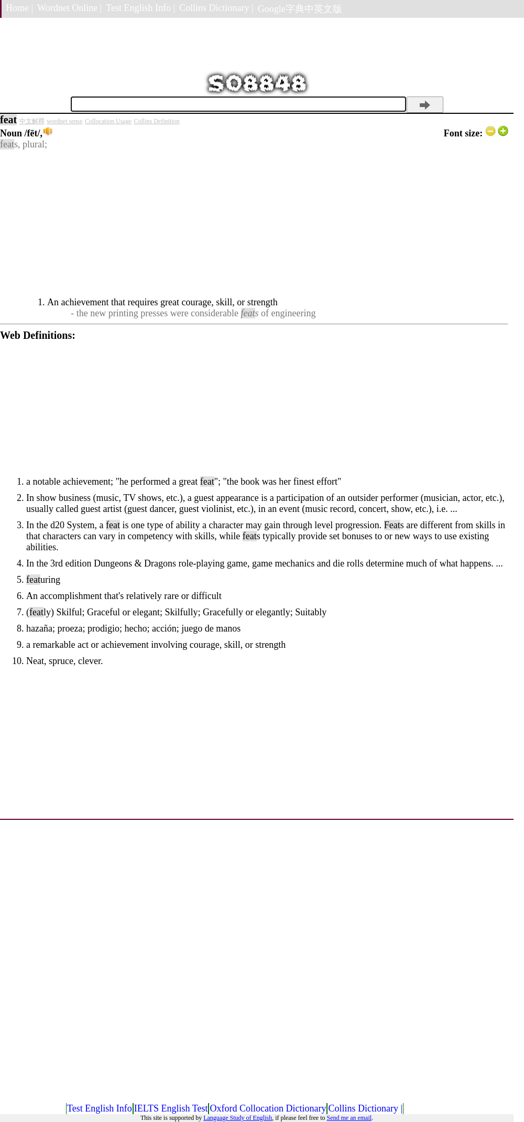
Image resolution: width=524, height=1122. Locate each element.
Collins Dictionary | (216, 8)
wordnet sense (64, 121)
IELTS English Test (171, 1108)
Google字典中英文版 (300, 9)
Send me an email (349, 1117)
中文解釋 (32, 121)
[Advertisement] (254, 223)
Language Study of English (237, 1117)
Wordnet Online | (69, 8)
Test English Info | (140, 8)
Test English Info (99, 1108)
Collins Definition (157, 121)
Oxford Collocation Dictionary (268, 1108)
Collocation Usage (108, 121)
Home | (19, 8)
